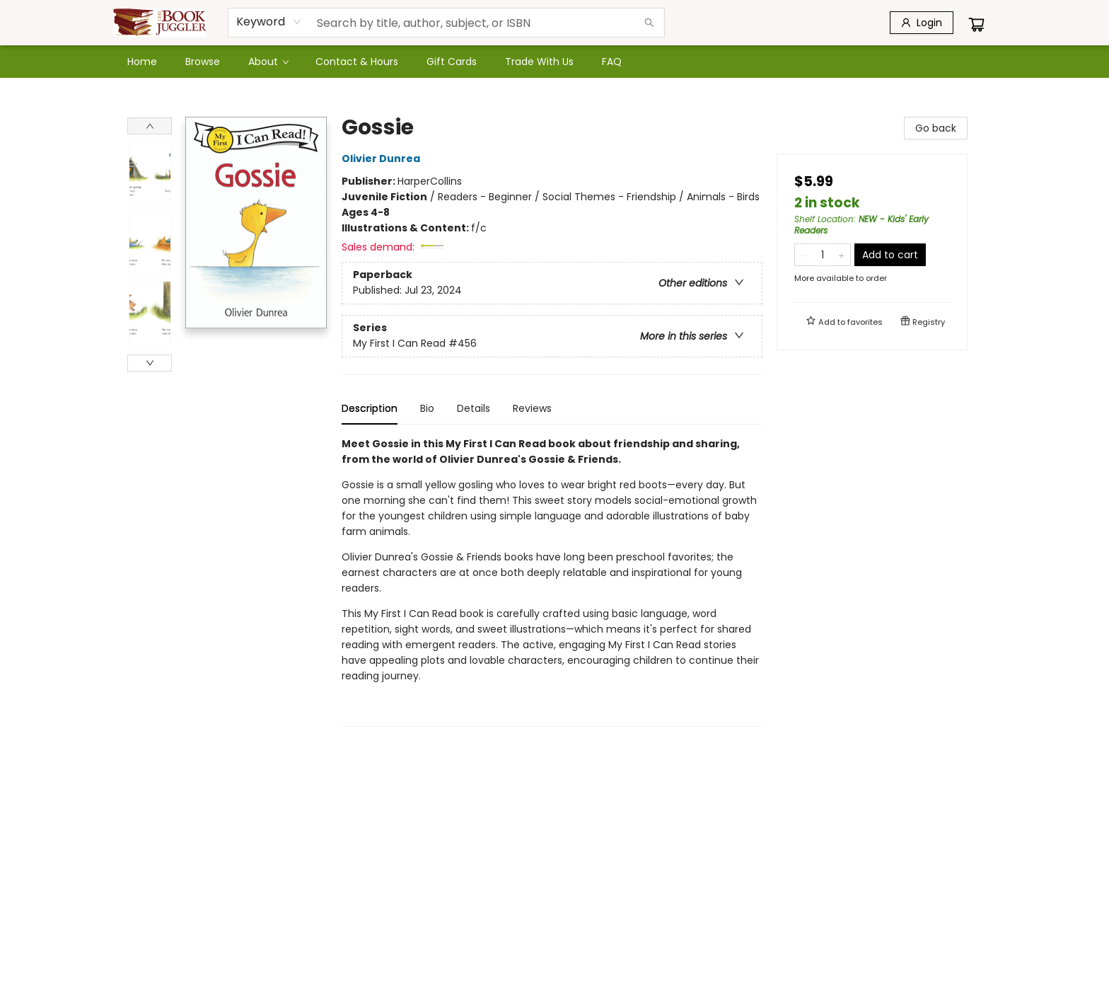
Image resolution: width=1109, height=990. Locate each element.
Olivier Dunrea (383, 158)
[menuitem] (142, 61)
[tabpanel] (552, 581)
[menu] (554, 61)
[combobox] (269, 21)
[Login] (921, 22)
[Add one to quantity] (841, 255)
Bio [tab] (427, 408)
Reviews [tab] (532, 408)
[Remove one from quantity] (804, 255)
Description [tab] (369, 408)
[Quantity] (822, 254)
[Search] (649, 22)
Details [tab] (473, 408)
